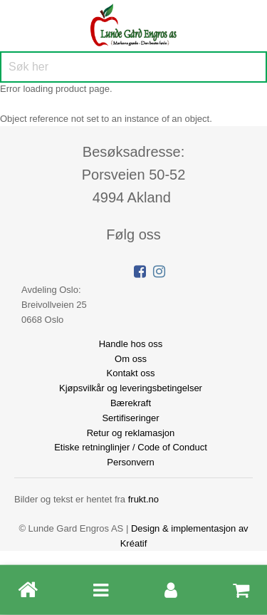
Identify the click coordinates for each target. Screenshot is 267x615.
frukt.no (143, 499)
